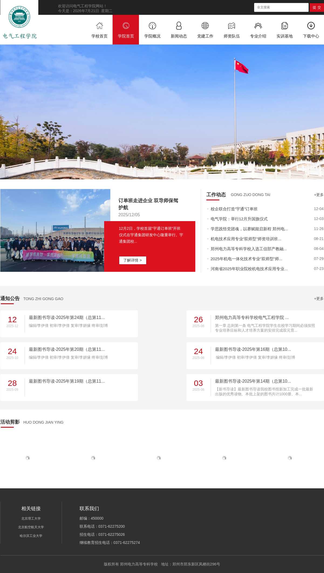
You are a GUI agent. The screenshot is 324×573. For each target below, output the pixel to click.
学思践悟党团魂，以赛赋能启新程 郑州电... (249, 229)
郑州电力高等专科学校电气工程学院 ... (252, 317)
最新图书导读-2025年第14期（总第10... (253, 381)
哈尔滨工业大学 (31, 536)
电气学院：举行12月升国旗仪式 (239, 219)
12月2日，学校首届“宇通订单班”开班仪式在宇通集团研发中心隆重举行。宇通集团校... (151, 234)
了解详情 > (132, 260)
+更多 (319, 195)
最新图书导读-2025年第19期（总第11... (67, 381)
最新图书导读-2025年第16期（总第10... (253, 349)
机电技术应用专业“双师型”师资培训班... (246, 238)
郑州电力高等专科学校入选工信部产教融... (249, 248)
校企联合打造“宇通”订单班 (234, 209)
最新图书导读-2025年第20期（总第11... (67, 349)
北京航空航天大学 (31, 527)
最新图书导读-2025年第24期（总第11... (67, 317)
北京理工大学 (31, 518)
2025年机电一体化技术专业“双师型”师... (246, 258)
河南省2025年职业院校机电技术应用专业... (249, 268)
